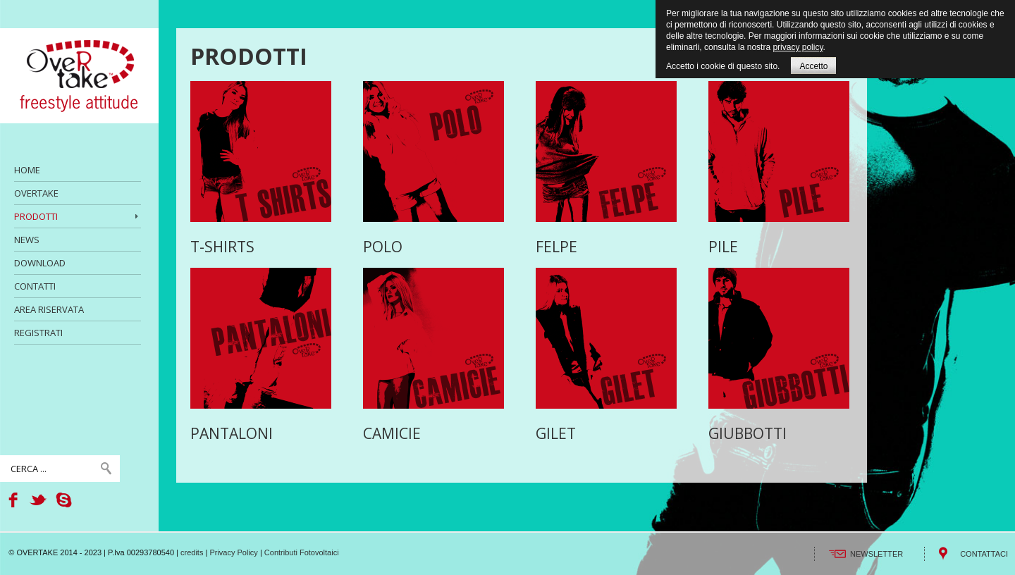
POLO (382, 246)
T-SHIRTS (222, 246)
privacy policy (798, 47)
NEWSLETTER (876, 554)
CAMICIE (392, 433)
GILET (556, 433)
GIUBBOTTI (747, 433)
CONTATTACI (984, 554)
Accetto (813, 66)
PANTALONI (231, 433)
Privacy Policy (233, 552)
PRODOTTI (248, 56)
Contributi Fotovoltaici (301, 552)
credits (191, 552)
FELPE (556, 246)
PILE (723, 246)
